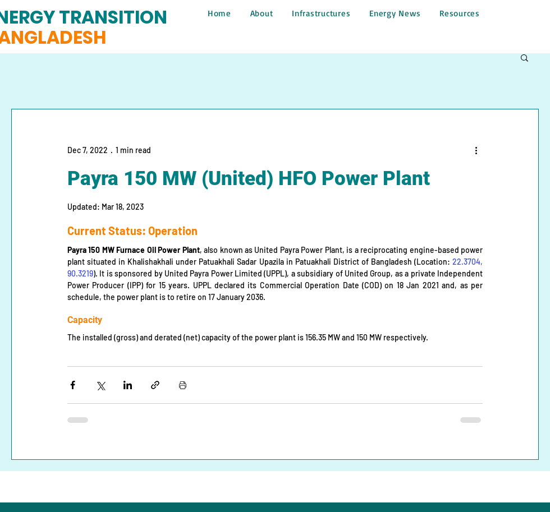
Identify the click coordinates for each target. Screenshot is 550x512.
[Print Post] (182, 385)
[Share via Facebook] (72, 385)
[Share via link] (155, 385)
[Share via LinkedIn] (127, 385)
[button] (524, 57)
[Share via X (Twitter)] (100, 385)
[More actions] (476, 149)
